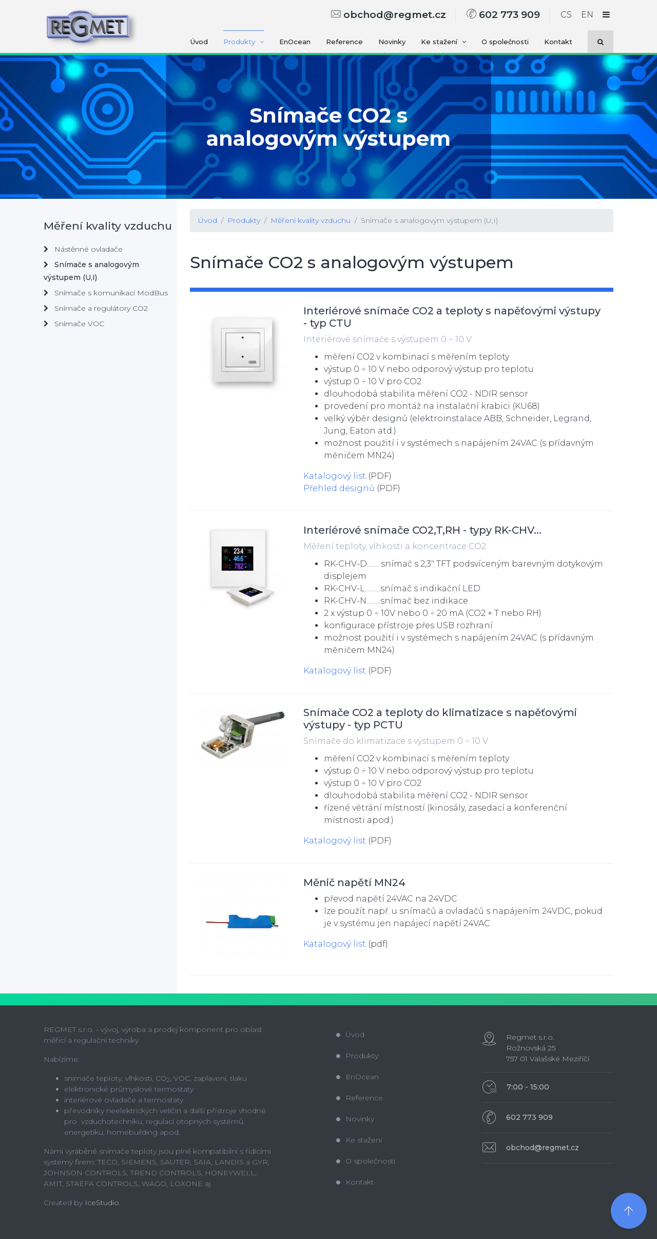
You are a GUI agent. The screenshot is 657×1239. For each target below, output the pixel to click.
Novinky (391, 41)
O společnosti (505, 41)
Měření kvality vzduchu (310, 220)
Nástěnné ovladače (83, 249)
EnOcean (295, 41)
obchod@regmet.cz (388, 15)
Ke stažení (443, 41)
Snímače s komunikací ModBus (106, 292)
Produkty (243, 41)
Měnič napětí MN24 (354, 882)
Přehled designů (339, 488)
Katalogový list (334, 476)
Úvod (199, 41)
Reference (344, 41)
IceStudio (102, 1202)
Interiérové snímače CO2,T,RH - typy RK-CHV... (422, 530)
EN (587, 15)
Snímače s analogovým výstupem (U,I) (429, 220)
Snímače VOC (74, 323)
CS (566, 15)
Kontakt (558, 41)
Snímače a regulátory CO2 (96, 308)
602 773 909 (503, 15)
